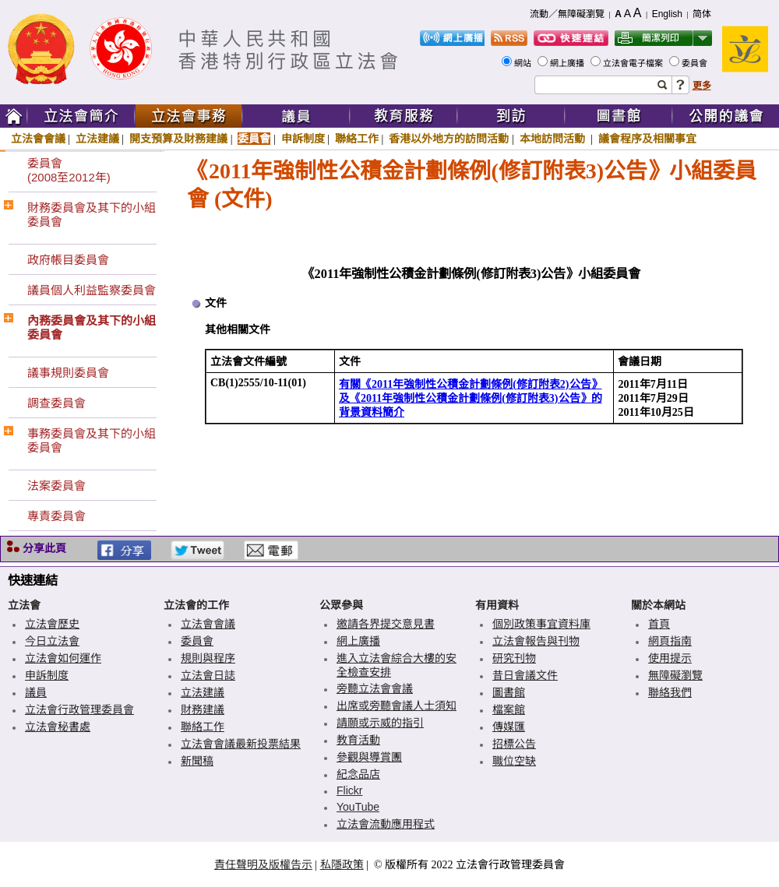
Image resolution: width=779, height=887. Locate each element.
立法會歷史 (52, 624)
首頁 (659, 624)
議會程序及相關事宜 (647, 138)
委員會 (696, 63)
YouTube (358, 807)
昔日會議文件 (525, 675)
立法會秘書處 (57, 726)
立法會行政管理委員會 (79, 709)
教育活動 (358, 740)
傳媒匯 (508, 726)
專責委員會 (56, 516)
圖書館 (508, 692)
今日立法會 (52, 641)
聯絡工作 (357, 138)
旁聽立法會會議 (375, 688)
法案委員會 (56, 485)
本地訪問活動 (554, 138)
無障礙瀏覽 (675, 675)
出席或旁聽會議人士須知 (396, 705)
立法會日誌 (208, 675)
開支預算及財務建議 (178, 138)
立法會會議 (38, 138)
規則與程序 (208, 658)
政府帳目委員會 (68, 259)
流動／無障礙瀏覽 (567, 14)
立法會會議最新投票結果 (241, 743)
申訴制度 (303, 138)
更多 (702, 85)
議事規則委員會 (68, 372)
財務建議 (202, 709)
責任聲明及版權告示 (263, 864)
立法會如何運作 (63, 658)
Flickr (349, 790)
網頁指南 (670, 641)
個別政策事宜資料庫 (541, 624)
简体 (702, 14)
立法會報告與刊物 (536, 641)
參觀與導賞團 (369, 757)
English (667, 14)
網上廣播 (568, 63)
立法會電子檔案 (634, 63)
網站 (524, 63)
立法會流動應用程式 (386, 824)
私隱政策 (342, 864)
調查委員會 (56, 403)
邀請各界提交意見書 (386, 624)
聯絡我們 (670, 692)
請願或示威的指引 (380, 722)
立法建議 (97, 138)
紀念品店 (358, 774)
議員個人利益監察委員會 (91, 290)
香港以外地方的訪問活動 (449, 138)
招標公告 (514, 743)
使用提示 (670, 658)
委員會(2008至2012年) (69, 170)
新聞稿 (197, 761)
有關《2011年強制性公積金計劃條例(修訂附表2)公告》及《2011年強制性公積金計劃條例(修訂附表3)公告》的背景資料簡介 (470, 398)
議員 (36, 692)
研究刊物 (514, 658)
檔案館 (508, 709)
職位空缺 (514, 761)
